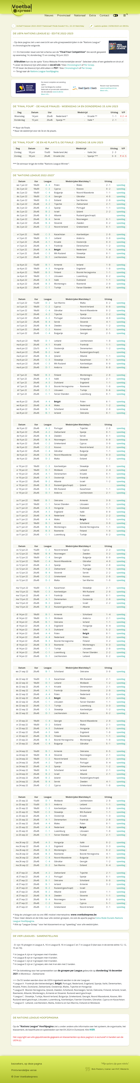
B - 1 (48, 264)
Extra (92, 15)
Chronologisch (74, 64)
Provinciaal (63, 15)
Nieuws (49, 15)
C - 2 (48, 188)
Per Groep (89, 64)
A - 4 (48, 185)
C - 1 (48, 276)
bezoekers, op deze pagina (26, 1063)
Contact (104, 15)
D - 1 (48, 238)
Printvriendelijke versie (24, 1070)
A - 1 (48, 242)
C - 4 (48, 192)
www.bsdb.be (58, 92)
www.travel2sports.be (108, 88)
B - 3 (48, 272)
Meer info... (45, 94)
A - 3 (48, 268)
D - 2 (48, 200)
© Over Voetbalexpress (24, 1076)
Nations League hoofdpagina (44, 71)
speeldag (121, 185)
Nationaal (79, 15)
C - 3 (48, 234)
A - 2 (48, 204)
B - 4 (48, 219)
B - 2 (48, 211)
